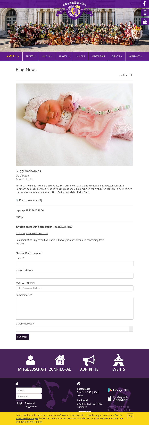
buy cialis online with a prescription (34, 226)
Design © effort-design (118, 406)
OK (130, 416)
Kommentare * (24, 294)
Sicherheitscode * (25, 323)
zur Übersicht (126, 75)
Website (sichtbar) (25, 282)
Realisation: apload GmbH (120, 410)
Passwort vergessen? (31, 405)
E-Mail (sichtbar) (24, 270)
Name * (20, 258)
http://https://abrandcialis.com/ (32, 233)
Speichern (22, 336)
